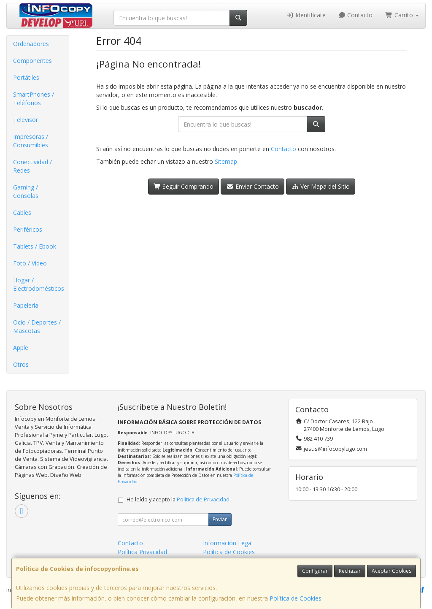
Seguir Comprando (184, 186)
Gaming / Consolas (25, 191)
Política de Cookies (295, 598)
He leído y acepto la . (179, 499)
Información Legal (228, 543)
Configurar (315, 570)
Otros (21, 364)
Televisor (25, 120)
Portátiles (26, 77)
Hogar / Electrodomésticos (38, 284)
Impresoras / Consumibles (30, 141)
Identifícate (306, 15)
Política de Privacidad (203, 499)
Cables (22, 212)
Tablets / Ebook (34, 246)
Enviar (220, 519)
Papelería (25, 305)
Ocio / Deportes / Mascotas (37, 326)
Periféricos (27, 229)
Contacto (355, 15)
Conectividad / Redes (32, 166)
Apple (20, 348)
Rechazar (350, 570)
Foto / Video (30, 263)
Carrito (402, 15)
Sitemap (226, 161)
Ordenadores (31, 44)
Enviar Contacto (252, 186)
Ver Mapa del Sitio (321, 186)
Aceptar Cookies (391, 570)
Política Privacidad (142, 552)
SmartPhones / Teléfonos (33, 98)
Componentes (32, 61)
